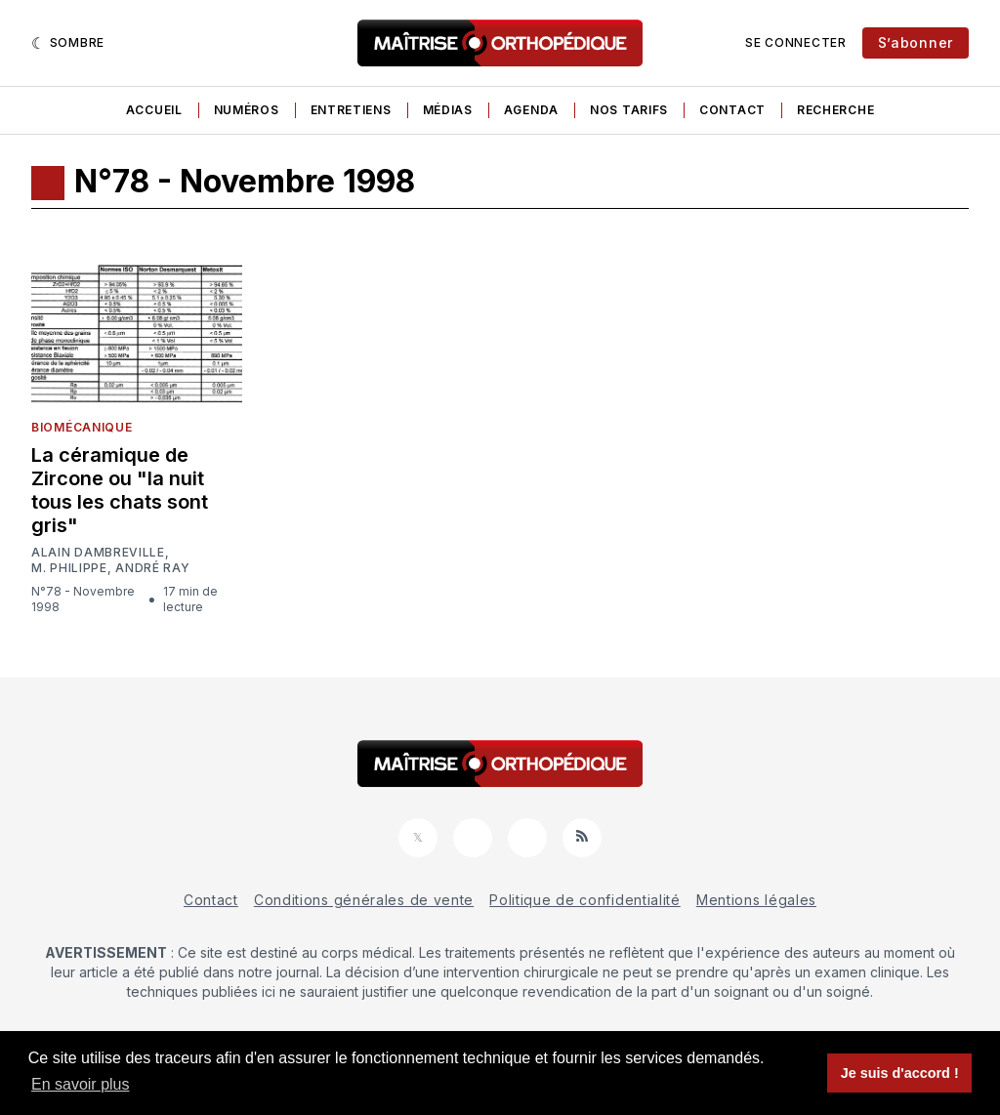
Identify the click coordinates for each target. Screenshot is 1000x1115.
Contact (732, 110)
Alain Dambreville (98, 552)
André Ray (152, 568)
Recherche (835, 110)
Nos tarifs (629, 110)
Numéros (246, 110)
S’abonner (915, 42)
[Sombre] (67, 43)
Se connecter (795, 42)
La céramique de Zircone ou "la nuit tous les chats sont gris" (119, 490)
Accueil (154, 110)
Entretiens (351, 110)
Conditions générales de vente (364, 899)
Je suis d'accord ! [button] (900, 1073)
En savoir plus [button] (80, 1084)
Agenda (531, 110)
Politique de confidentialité (585, 899)
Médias (448, 110)
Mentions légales (756, 899)
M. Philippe (69, 568)
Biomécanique (81, 427)
